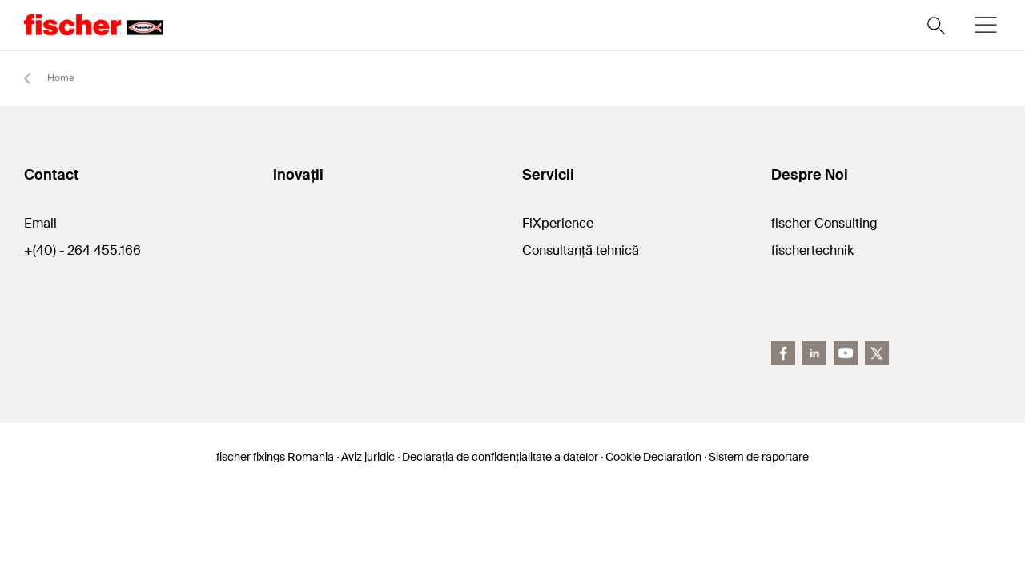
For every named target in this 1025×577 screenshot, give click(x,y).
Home (42, 78)
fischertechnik (812, 250)
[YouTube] (846, 353)
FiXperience (557, 223)
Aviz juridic (368, 457)
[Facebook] (783, 353)
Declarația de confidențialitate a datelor (500, 457)
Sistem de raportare (759, 457)
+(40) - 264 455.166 (82, 250)
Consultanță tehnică (580, 250)
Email (40, 223)
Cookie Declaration (653, 457)
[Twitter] (877, 353)
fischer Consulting (824, 223)
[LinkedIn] (814, 353)
